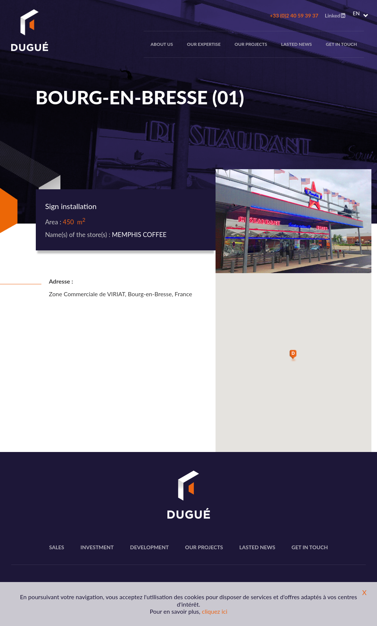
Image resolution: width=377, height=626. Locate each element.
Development (149, 547)
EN (356, 13)
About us (162, 44)
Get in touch (341, 44)
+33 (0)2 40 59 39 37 (294, 15)
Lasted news (296, 44)
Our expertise (203, 44)
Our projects (251, 44)
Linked (335, 15)
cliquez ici (214, 611)
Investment (97, 547)
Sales (56, 547)
